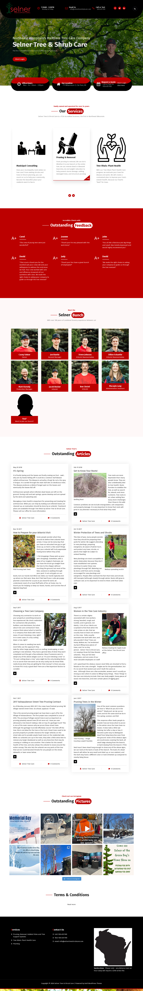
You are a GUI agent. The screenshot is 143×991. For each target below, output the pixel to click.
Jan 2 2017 (77, 700)
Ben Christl (85, 389)
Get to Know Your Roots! (86, 473)
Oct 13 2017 (78, 531)
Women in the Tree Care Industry (90, 613)
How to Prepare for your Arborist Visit (32, 534)
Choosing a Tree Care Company (28, 613)
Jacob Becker (55, 389)
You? (24, 421)
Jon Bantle (54, 357)
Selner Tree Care (28, 520)
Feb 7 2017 (17, 700)
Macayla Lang (115, 388)
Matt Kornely (24, 389)
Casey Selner (24, 357)
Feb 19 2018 (78, 469)
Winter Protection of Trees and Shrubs (93, 534)
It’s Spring (18, 473)
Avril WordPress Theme (93, 985)
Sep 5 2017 (17, 610)
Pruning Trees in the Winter (87, 704)
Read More (78, 516)
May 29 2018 (17, 469)
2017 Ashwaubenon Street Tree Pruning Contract (37, 704)
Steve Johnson (85, 357)
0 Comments (55, 520)
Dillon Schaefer (115, 357)
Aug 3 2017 (78, 610)
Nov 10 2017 (17, 531)
